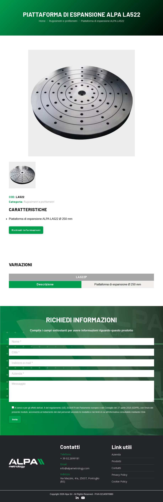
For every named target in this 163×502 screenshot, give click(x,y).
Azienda (116, 454)
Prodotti (116, 461)
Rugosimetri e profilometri (39, 201)
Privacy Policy (119, 474)
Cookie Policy (119, 481)
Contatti (116, 468)
